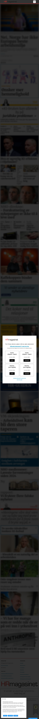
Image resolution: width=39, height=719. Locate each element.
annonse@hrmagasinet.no (6, 675)
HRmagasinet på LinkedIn (25, 676)
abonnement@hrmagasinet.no (7, 678)
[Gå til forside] (16, 1)
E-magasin (22, 667)
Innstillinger (15, 715)
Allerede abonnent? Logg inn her (19, 346)
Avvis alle (5, 715)
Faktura (27, 360)
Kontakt (21, 663)
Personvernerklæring (24, 674)
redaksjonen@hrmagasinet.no (7, 673)
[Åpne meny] (37, 2)
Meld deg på (6, 295)
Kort (12, 360)
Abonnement (22, 665)
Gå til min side (19, 379)
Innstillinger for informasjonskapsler (33, 718)
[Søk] (34, 2)
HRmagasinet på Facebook (25, 678)
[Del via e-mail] (37, 56)
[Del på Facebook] (34, 56)
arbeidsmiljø (4, 60)
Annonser (22, 669)
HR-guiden (22, 672)
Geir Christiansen (4, 665)
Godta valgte (10, 715)
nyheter (10, 60)
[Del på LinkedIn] (36, 56)
